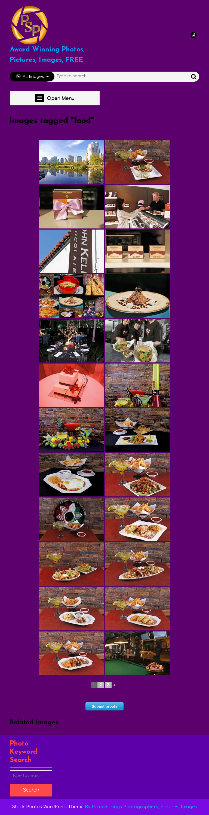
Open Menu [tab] (54, 98)
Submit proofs (105, 706)
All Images (32, 76)
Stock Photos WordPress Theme (48, 806)
